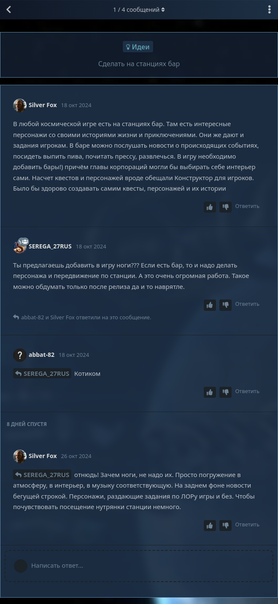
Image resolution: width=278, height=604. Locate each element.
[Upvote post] (210, 207)
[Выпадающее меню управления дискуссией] (269, 9)
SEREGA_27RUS (46, 373)
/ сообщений (139, 9)
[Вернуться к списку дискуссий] (8, 9)
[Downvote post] (225, 207)
